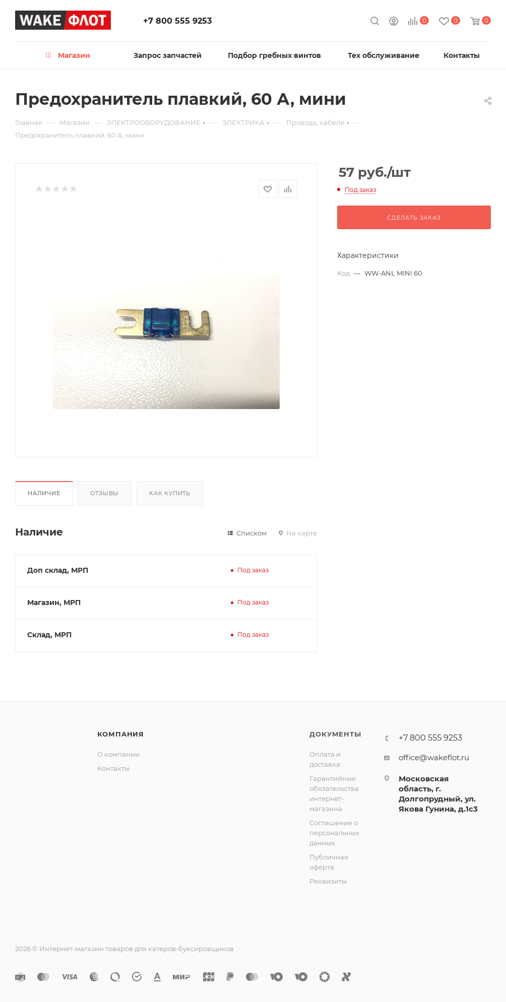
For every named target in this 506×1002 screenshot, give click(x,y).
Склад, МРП (49, 634)
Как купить (170, 493)
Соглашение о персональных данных (334, 833)
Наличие (44, 493)
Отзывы (104, 493)
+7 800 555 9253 (177, 21)
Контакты (113, 768)
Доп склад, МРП (57, 570)
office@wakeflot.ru (434, 757)
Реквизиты (328, 881)
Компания (120, 734)
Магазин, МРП (54, 602)
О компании (118, 754)
